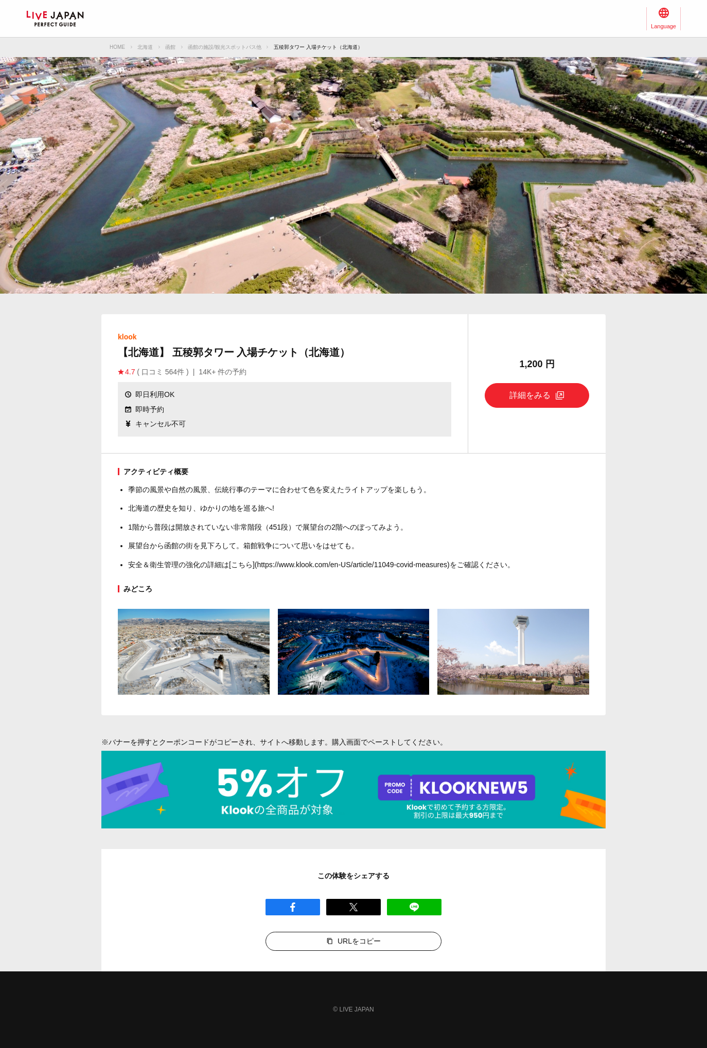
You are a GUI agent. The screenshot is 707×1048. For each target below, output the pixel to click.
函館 (170, 47)
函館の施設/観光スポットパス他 (224, 47)
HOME (117, 47)
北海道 (145, 47)
